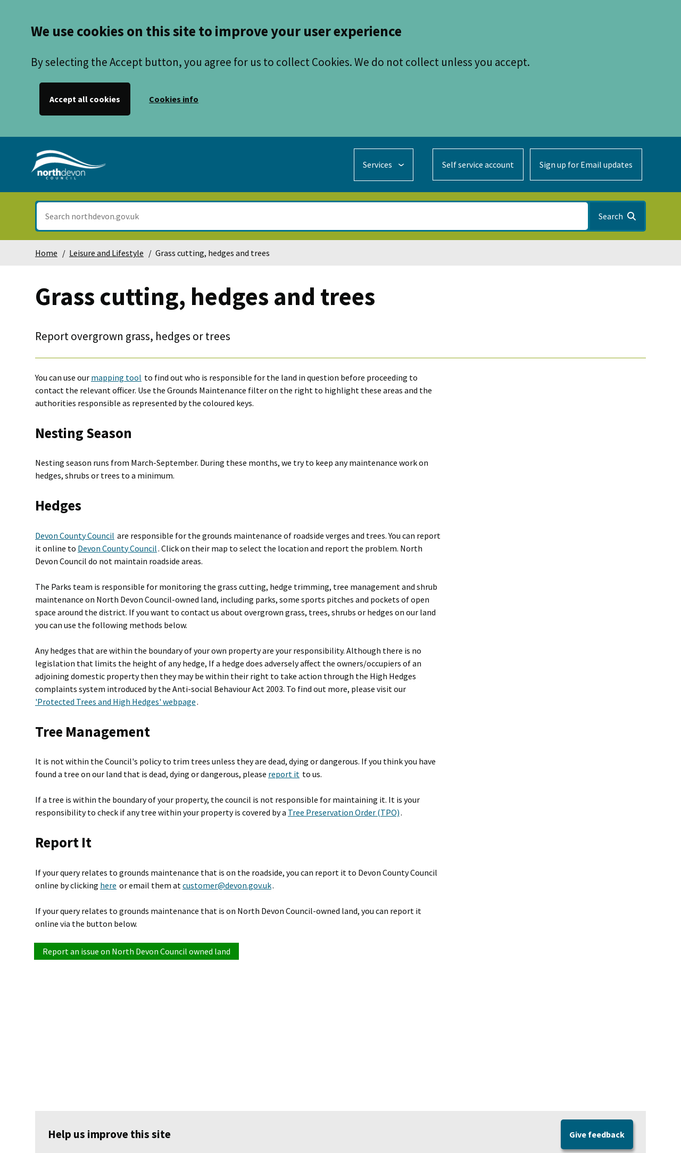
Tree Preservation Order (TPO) (344, 812)
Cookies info (173, 99)
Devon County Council (74, 535)
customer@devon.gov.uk (226, 885)
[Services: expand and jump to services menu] (383, 164)
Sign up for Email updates (586, 164)
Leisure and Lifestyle (106, 253)
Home (46, 253)
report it (284, 774)
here (108, 885)
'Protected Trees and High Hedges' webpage (115, 701)
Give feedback (597, 1134)
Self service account (478, 164)
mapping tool (116, 377)
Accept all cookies (84, 99)
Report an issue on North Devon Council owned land (136, 951)
